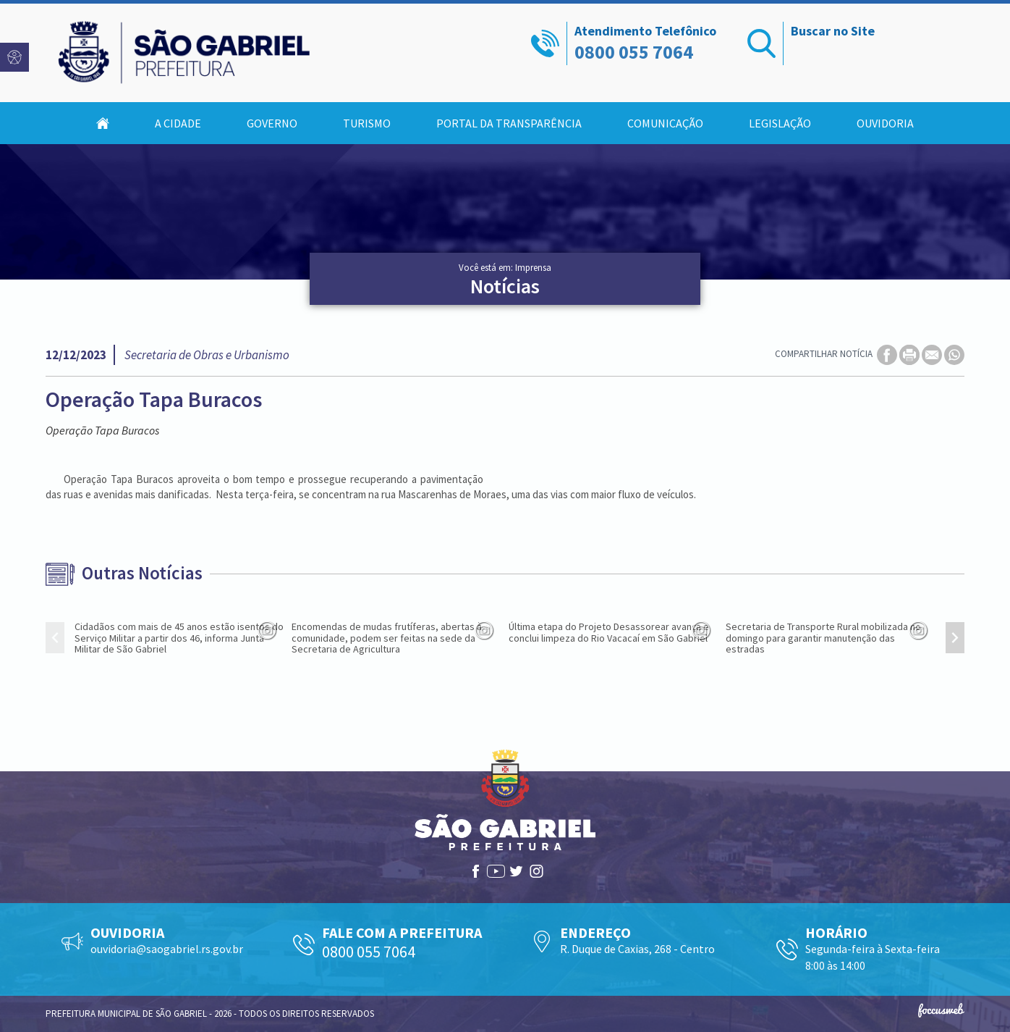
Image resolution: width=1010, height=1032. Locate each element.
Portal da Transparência (509, 123)
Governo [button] (272, 123)
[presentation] (55, 637)
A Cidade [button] (178, 123)
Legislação (780, 123)
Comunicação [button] (665, 123)
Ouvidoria (885, 123)
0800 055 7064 (633, 52)
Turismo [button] (367, 123)
